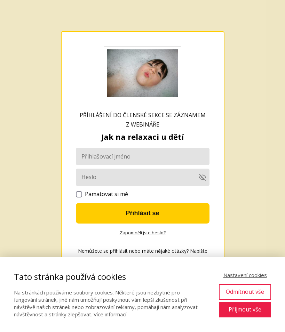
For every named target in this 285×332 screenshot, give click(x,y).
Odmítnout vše (245, 291)
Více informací (110, 314)
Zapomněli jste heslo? (143, 232)
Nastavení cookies (245, 275)
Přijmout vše (245, 309)
